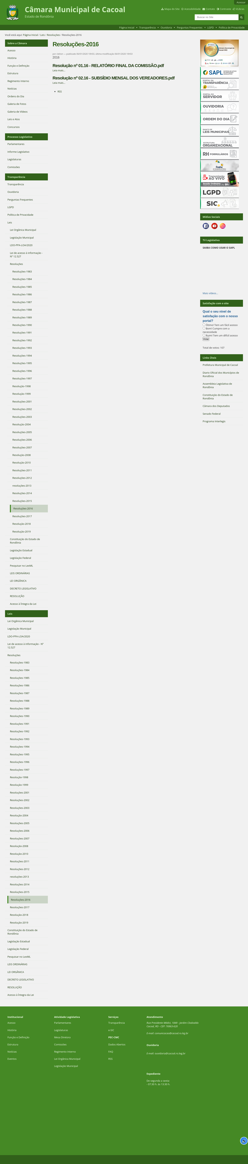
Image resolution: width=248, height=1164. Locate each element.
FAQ (110, 1051)
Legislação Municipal (66, 1065)
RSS (60, 91)
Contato (210, 9)
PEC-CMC (113, 1036)
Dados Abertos (116, 1044)
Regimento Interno (65, 1051)
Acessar (241, 2)
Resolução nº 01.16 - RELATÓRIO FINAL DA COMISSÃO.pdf (108, 65)
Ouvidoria (166, 27)
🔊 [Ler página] (244, 1141)
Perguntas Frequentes (189, 27)
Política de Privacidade (232, 27)
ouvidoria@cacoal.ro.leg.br (170, 1053)
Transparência (147, 27)
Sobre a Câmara (17, 43)
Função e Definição (18, 1036)
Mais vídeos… (210, 293)
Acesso (11, 1022)
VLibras (240, 9)
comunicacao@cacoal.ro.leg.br (171, 1033)
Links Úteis (209, 357)
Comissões (60, 1044)
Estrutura (12, 1044)
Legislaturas (61, 1029)
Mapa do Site (172, 9)
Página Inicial (126, 27)
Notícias (12, 1051)
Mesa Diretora (62, 1036)
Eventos (11, 1058)
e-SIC (111, 1029)
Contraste (225, 9)
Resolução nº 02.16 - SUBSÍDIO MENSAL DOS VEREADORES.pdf (113, 78)
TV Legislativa (211, 240)
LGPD (210, 27)
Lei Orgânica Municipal (67, 1058)
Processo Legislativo (19, 136)
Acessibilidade (192, 9)
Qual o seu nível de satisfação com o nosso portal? (220, 316)
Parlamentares (62, 1022)
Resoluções (53, 35)
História (11, 1029)
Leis (42, 35)
